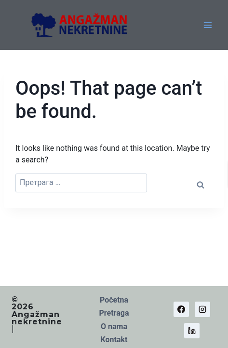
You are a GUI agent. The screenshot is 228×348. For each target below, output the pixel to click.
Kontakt (114, 339)
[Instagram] (202, 309)
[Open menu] (207, 24)
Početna (114, 299)
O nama (114, 326)
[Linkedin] (192, 330)
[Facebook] (181, 309)
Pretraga (114, 313)
